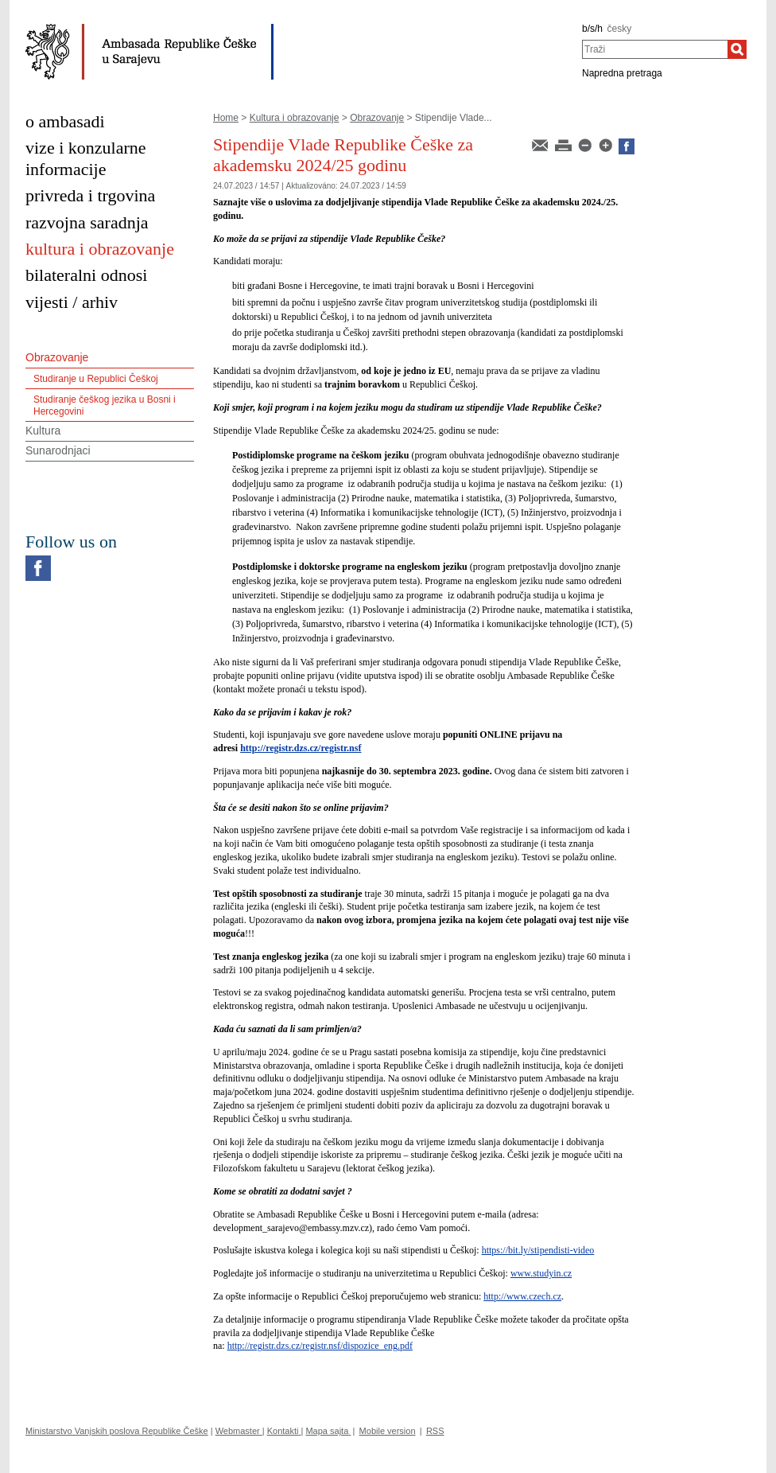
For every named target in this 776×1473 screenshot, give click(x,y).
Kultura (42, 430)
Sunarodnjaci (58, 450)
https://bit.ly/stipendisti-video (538, 1250)
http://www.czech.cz (522, 1296)
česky (619, 28)
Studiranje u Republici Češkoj (95, 378)
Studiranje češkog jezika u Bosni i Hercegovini (104, 405)
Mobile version (387, 1431)
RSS (435, 1431)
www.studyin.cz (541, 1273)
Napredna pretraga (622, 73)
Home (226, 117)
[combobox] (655, 49)
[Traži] (737, 49)
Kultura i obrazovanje (295, 117)
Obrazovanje (377, 117)
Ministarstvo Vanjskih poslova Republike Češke (116, 1431)
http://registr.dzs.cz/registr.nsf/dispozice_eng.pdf (320, 1345)
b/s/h (592, 28)
